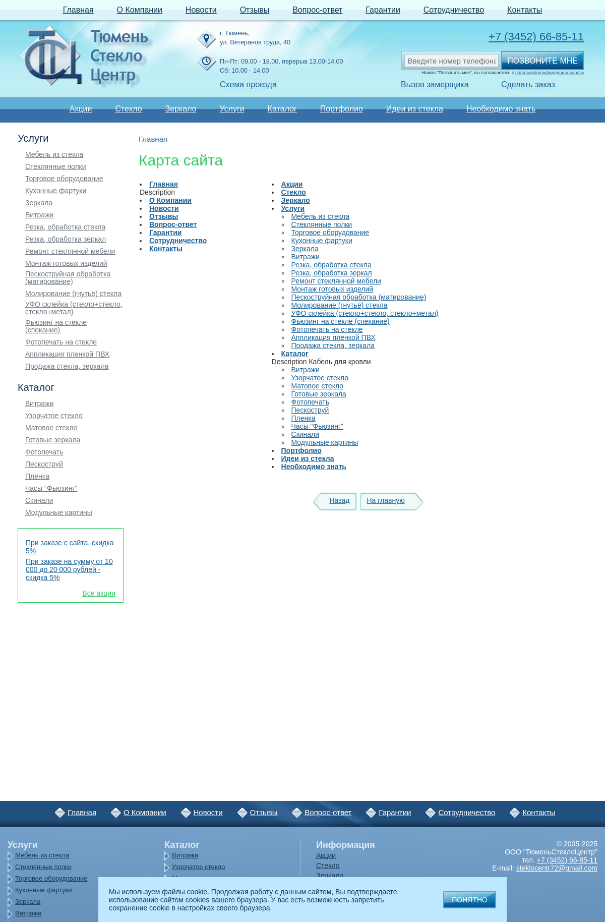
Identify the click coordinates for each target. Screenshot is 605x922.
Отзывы (255, 10)
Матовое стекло (51, 428)
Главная (78, 10)
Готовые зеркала (52, 440)
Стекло (128, 108)
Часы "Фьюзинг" (51, 488)
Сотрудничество (454, 10)
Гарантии (383, 10)
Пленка (37, 476)
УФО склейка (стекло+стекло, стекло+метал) (74, 308)
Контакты (524, 10)
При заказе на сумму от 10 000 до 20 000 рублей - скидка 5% (69, 569)
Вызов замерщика (435, 84)
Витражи (39, 215)
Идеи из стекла (414, 108)
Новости (201, 10)
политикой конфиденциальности (549, 72)
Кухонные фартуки (55, 191)
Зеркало (180, 108)
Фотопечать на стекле (61, 342)
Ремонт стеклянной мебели (70, 251)
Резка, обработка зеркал (65, 239)
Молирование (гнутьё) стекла (73, 294)
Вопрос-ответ (317, 10)
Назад (339, 500)
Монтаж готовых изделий (66, 263)
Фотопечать (44, 452)
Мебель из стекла (54, 154)
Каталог (282, 108)
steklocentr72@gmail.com (556, 868)
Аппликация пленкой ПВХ (67, 354)
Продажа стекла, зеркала (66, 366)
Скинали (39, 500)
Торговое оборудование (64, 179)
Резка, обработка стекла (65, 227)
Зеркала (38, 203)
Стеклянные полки (55, 166)
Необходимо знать (500, 108)
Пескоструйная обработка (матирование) (67, 277)
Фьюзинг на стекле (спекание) (56, 326)
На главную (385, 500)
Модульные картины (58, 512)
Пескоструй (44, 464)
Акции (81, 108)
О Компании (139, 10)
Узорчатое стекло (54, 416)
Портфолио (341, 108)
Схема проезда (248, 84)
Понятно (470, 900)
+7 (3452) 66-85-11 (536, 36)
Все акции (98, 593)
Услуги (231, 108)
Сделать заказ (528, 84)
